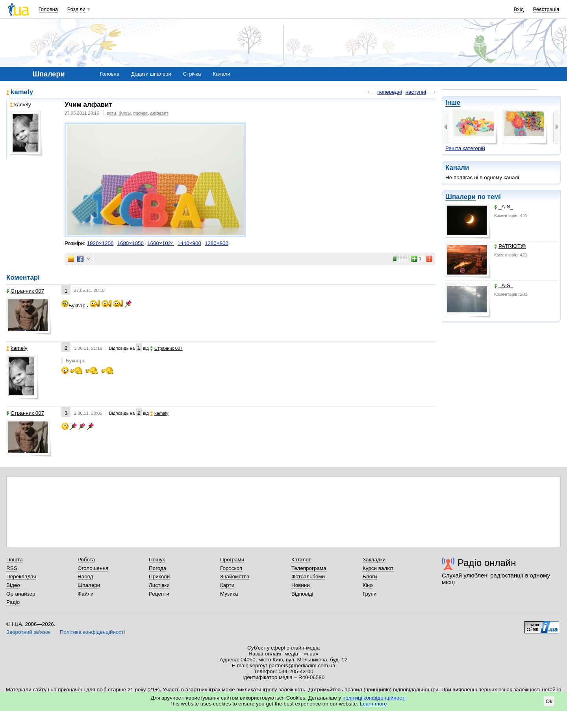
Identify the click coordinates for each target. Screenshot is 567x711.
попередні (389, 92)
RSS (11, 568)
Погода (157, 568)
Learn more (373, 704)
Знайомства (235, 576)
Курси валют (378, 568)
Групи (369, 594)
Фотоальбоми (308, 576)
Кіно (368, 585)
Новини (300, 585)
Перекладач (21, 576)
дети (111, 113)
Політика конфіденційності (92, 632)
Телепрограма (308, 568)
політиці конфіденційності (374, 698)
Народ (85, 576)
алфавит (159, 113)
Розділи (76, 9)
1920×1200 (100, 243)
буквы (125, 113)
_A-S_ (503, 207)
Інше (452, 102)
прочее (140, 113)
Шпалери (460, 196)
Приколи (159, 576)
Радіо (13, 602)
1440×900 (189, 243)
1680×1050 (130, 243)
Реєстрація (546, 9)
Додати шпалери (151, 74)
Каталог (301, 559)
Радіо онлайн (487, 562)
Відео (13, 585)
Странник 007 (25, 291)
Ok (549, 701)
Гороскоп (231, 568)
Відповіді (302, 594)
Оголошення (93, 568)
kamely (22, 92)
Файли (86, 594)
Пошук (157, 559)
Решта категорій (465, 148)
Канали (221, 74)
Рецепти (159, 594)
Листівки (159, 585)
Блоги (370, 576)
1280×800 (216, 243)
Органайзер (20, 594)
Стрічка (192, 74)
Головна (48, 9)
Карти (227, 585)
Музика (229, 594)
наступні (416, 92)
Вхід (519, 9)
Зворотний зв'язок (28, 632)
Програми (232, 559)
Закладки (374, 559)
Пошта (14, 559)
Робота (86, 559)
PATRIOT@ (510, 246)
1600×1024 (160, 243)
